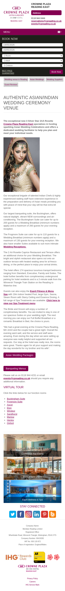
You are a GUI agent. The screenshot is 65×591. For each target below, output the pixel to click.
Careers (32, 582)
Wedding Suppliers (54, 79)
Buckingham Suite (16, 398)
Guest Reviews (11, 85)
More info (32, 445)
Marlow (10, 417)
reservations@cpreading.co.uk (46, 21)
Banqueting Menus (16, 368)
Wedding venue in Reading (16, 79)
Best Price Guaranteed (8, 72)
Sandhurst (12, 414)
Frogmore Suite (15, 401)
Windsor (11, 411)
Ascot (10, 405)
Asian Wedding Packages (19, 355)
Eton (9, 408)
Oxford (10, 423)
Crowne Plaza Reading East (18, 124)
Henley (10, 420)
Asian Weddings (37, 79)
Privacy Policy (32, 579)
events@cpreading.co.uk (43, 24)
